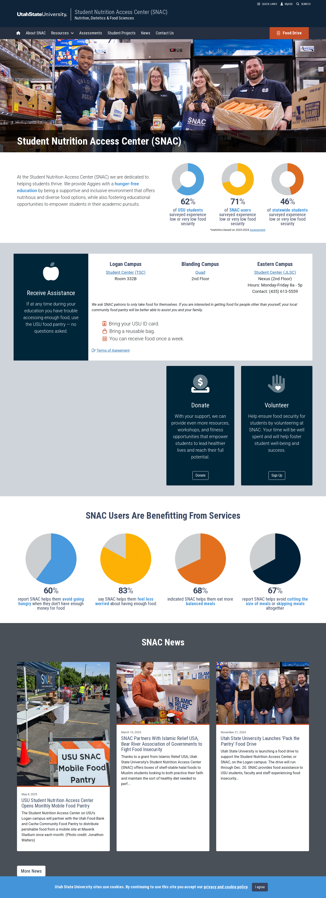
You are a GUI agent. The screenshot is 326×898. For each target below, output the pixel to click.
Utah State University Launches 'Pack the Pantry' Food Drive (260, 741)
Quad (200, 272)
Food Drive (289, 33)
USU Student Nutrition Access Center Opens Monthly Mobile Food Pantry (57, 803)
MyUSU (286, 4)
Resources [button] (62, 33)
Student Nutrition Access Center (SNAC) (121, 12)
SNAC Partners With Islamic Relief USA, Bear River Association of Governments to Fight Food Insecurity (161, 744)
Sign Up (276, 475)
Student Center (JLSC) (275, 272)
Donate (200, 475)
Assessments (90, 33)
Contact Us (165, 33)
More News (31, 871)
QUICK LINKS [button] (267, 4)
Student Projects (122, 33)
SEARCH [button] (303, 4)
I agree (260, 887)
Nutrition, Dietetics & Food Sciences (104, 18)
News (145, 33)
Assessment (257, 230)
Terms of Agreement (113, 350)
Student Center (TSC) (125, 272)
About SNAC (36, 33)
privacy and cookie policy (225, 886)
